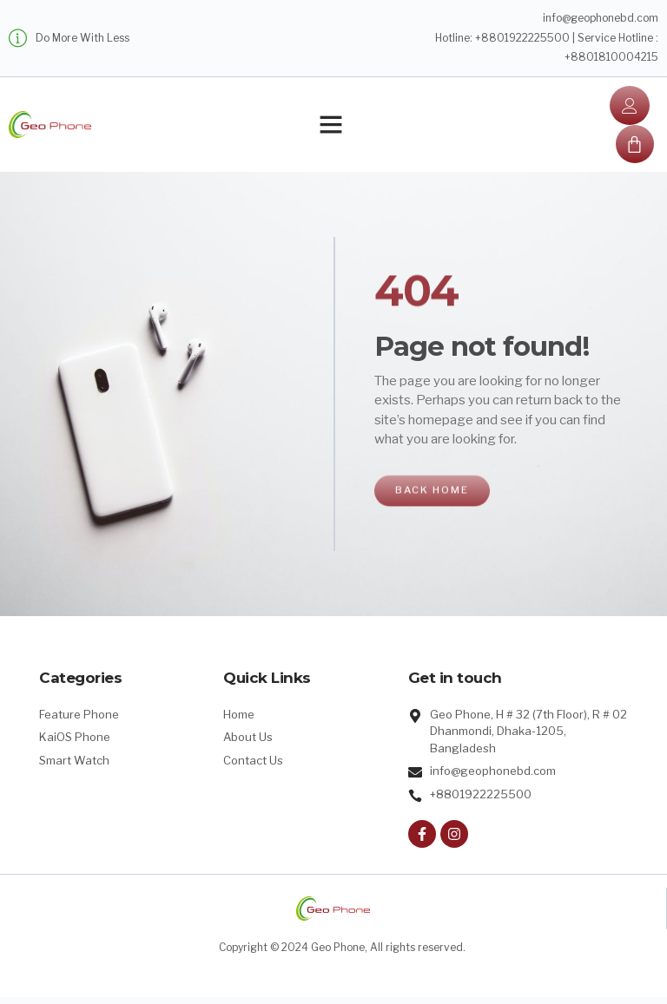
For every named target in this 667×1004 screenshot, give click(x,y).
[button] (331, 127)
